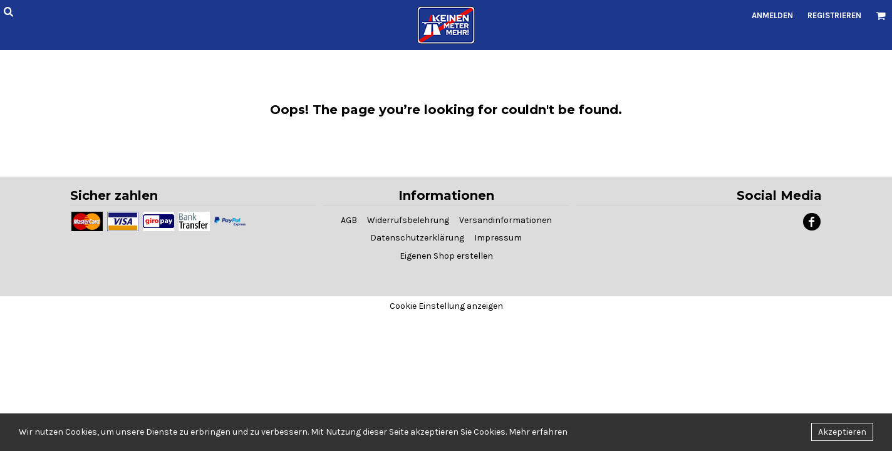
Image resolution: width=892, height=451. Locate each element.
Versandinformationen (505, 220)
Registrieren (834, 15)
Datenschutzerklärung (417, 237)
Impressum (498, 237)
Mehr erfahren (538, 432)
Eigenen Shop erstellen (446, 256)
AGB (349, 220)
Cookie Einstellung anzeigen (446, 306)
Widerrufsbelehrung (408, 220)
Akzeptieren (842, 432)
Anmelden (772, 15)
